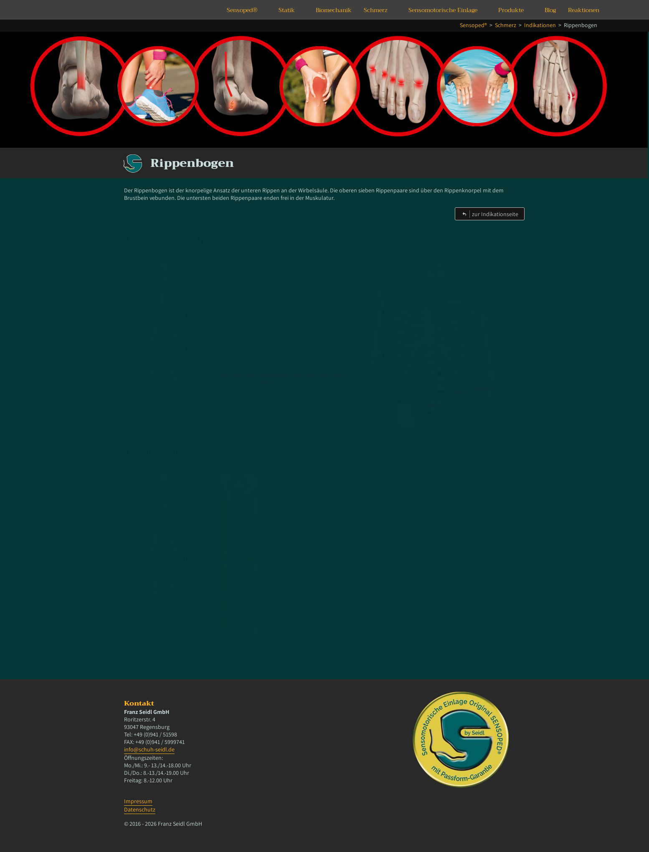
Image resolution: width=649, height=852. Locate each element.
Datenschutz (139, 809)
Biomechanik (334, 10)
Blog (550, 10)
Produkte (511, 10)
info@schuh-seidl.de (149, 749)
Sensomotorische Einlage (442, 10)
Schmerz (376, 10)
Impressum (138, 801)
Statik (287, 10)
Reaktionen (583, 10)
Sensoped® (242, 10)
